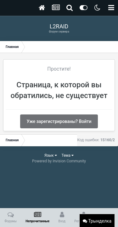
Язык (50, 155)
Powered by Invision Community (59, 161)
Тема (68, 155)
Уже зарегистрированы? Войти (59, 121)
